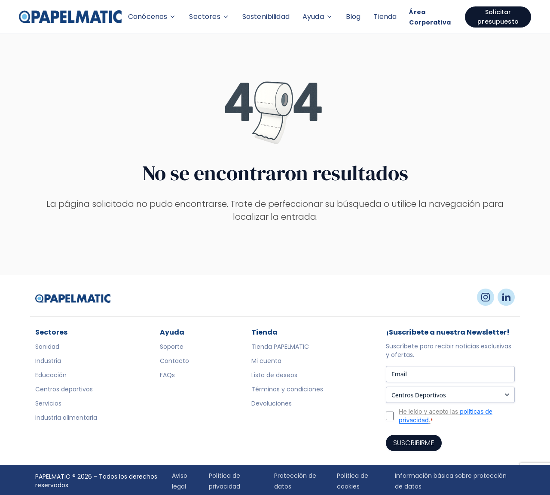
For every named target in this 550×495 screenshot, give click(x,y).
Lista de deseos (274, 375)
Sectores (209, 17)
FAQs (167, 375)
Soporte (171, 346)
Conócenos (152, 17)
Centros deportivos (64, 389)
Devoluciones (271, 403)
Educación (51, 375)
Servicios (48, 403)
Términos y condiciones (287, 389)
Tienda (385, 17)
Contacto (174, 361)
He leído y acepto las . (445, 416)
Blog (353, 17)
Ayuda (317, 17)
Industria (48, 361)
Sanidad (47, 346)
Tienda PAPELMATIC (280, 346)
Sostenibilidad (266, 17)
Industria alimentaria (66, 417)
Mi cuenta (266, 361)
